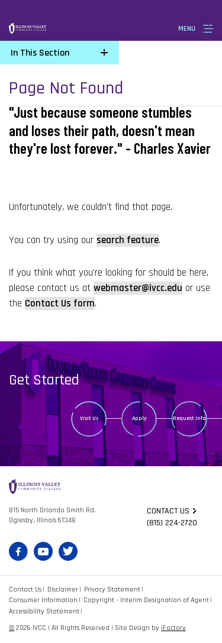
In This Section (40, 53)
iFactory (173, 627)
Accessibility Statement (44, 611)
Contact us (168, 511)
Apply (139, 418)
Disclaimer (62, 589)
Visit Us (89, 418)
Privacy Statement (112, 589)
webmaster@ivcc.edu (138, 288)
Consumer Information (43, 600)
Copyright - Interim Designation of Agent (146, 600)
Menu (186, 28)
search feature (127, 240)
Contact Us (25, 589)
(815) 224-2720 (172, 523)
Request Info (189, 418)
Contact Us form (60, 303)
